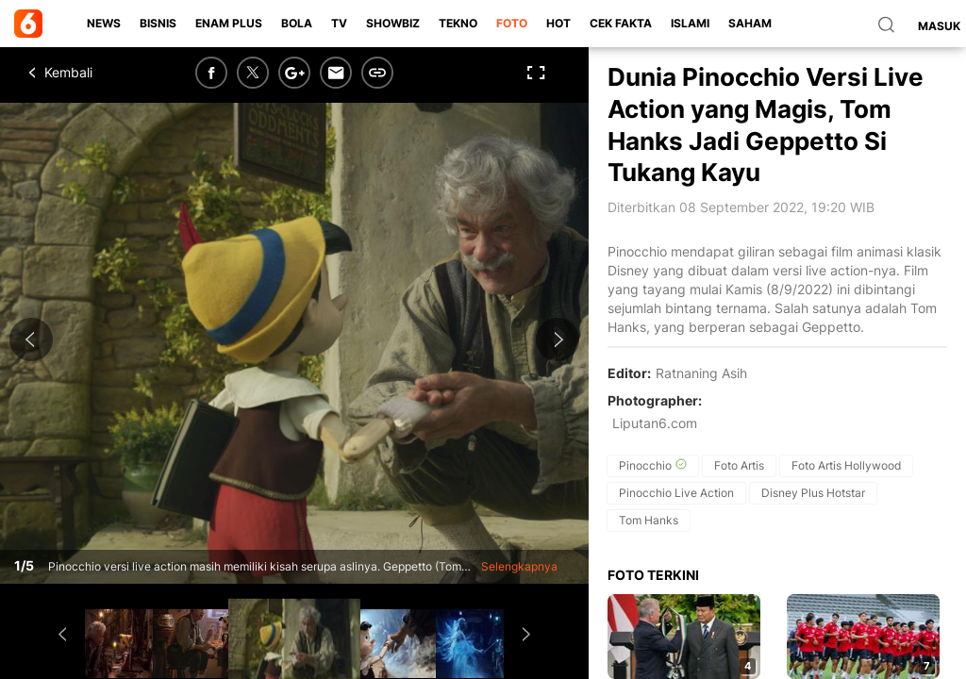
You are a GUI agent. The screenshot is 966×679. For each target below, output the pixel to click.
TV (339, 23)
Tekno (458, 23)
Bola (296, 23)
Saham (750, 23)
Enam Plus (228, 23)
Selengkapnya (519, 566)
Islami (690, 23)
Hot (558, 23)
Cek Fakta (621, 23)
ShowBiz (393, 23)
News (104, 23)
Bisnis (158, 23)
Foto (511, 23)
